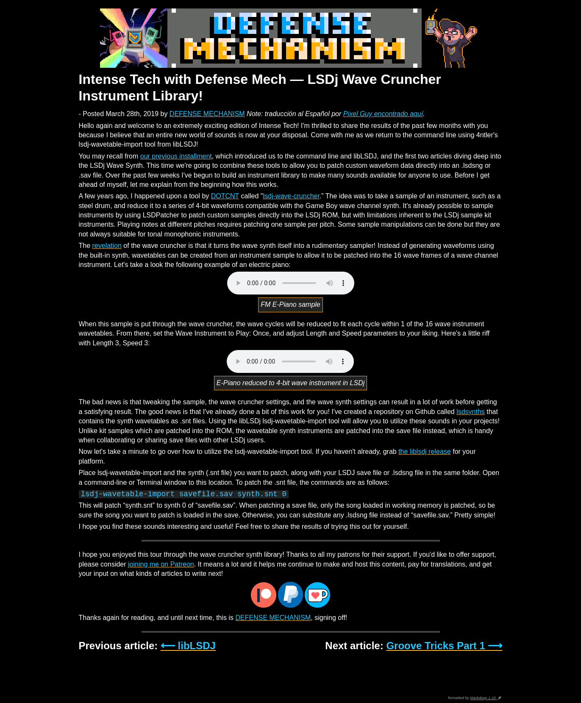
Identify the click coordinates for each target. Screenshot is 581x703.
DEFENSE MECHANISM (207, 113)
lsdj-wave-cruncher (291, 196)
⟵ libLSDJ (188, 645)
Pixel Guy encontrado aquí (383, 113)
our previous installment (176, 156)
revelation (107, 245)
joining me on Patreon (161, 564)
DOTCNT (225, 196)
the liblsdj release (424, 451)
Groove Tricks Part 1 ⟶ (444, 645)
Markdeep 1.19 (484, 698)
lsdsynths (470, 411)
